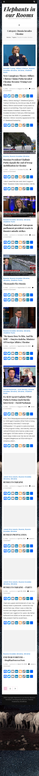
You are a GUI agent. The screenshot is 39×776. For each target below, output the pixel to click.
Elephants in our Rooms (19, 12)
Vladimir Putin (9, 222)
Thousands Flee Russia (14, 283)
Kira (6, 89)
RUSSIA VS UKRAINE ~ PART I (17, 587)
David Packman (9, 389)
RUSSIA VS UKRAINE (13, 482)
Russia (6, 156)
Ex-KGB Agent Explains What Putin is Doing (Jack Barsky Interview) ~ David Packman (17, 399)
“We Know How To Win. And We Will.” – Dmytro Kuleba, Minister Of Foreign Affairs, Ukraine (19, 339)
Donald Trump (9, 68)
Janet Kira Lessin (10, 477)
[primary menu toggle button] (19, 25)
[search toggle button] (34, 1)
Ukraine (21, 70)
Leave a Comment (9, 171)
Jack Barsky (22, 389)
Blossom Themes (27, 700)
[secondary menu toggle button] (4, 2)
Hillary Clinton (22, 68)
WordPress (23, 702)
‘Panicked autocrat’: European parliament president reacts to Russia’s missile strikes (18, 228)
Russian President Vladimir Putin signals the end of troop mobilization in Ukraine (17, 162)
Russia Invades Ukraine (19, 156)
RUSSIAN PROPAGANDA (15, 534)
